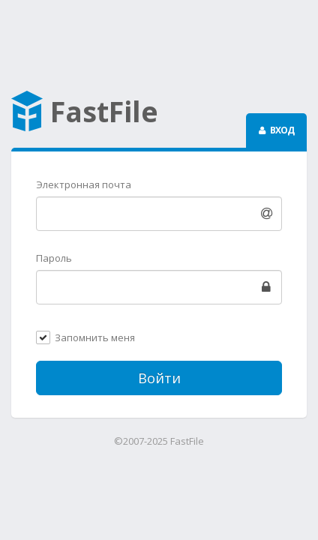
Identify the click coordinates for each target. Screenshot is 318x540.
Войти (159, 378)
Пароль (54, 258)
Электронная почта (83, 184)
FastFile (84, 112)
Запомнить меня (95, 338)
